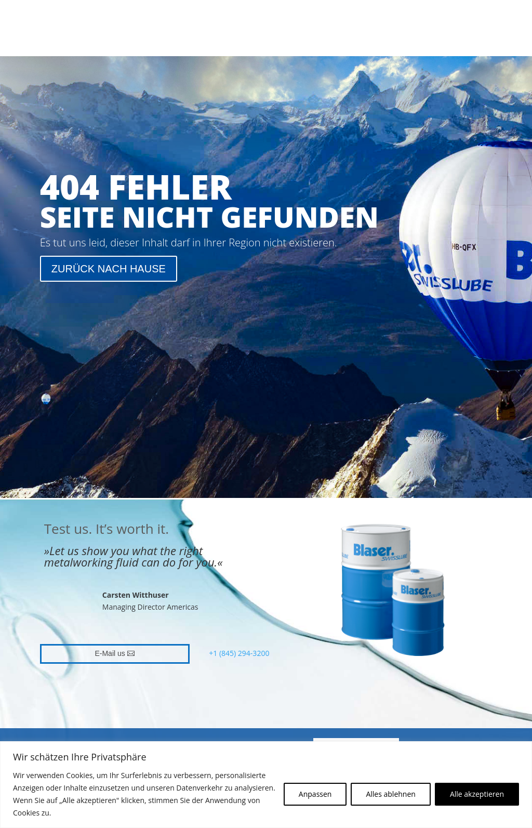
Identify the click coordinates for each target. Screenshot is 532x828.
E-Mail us (110, 653)
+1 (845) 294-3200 (239, 653)
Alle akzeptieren (477, 794)
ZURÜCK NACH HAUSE (108, 268)
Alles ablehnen (390, 794)
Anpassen (315, 794)
